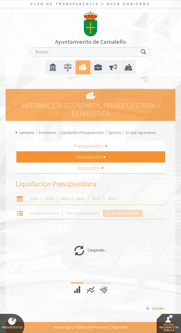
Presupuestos (90, 145)
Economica (47, 132)
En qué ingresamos (141, 132)
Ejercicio (114, 132)
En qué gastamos (44, 213)
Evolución (91, 167)
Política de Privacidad (91, 327)
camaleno (26, 132)
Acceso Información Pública (168, 323)
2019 (33, 198)
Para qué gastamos (82, 213)
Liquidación (91, 156)
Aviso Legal (62, 327)
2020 (49, 198)
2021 (65, 198)
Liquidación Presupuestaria (82, 132)
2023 (96, 198)
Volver (158, 308)
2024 (112, 198)
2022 (80, 198)
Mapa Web (119, 327)
